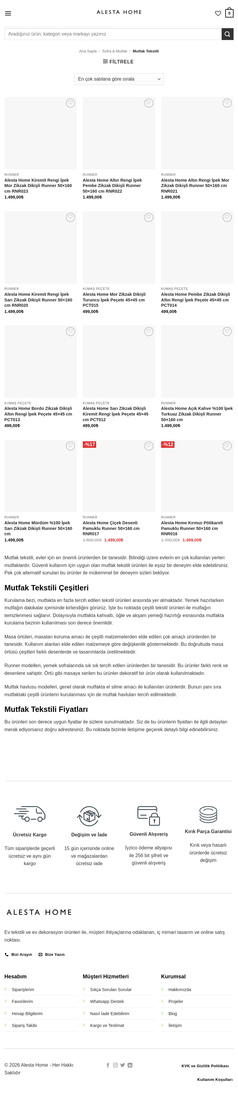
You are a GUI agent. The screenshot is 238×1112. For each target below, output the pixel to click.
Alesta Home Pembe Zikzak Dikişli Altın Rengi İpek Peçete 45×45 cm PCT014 (195, 300)
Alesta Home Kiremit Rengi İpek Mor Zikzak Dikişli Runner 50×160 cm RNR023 (38, 186)
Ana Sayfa (88, 51)
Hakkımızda (180, 989)
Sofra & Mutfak (114, 51)
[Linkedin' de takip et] (130, 1065)
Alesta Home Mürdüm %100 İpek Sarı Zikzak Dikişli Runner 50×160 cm (38, 528)
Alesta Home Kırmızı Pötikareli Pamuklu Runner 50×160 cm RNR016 (192, 528)
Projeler (176, 1001)
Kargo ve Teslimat (107, 1025)
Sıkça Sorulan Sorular (111, 989)
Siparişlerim (23, 989)
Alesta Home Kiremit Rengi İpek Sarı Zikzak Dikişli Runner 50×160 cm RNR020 (38, 300)
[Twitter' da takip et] (122, 1065)
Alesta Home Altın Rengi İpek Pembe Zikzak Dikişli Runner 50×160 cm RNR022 (112, 186)
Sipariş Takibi (24, 1025)
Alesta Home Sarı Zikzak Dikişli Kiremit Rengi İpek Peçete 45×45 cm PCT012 (115, 414)
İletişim (175, 1025)
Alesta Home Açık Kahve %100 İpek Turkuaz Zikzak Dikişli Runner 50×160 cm (197, 414)
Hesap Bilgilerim (27, 1013)
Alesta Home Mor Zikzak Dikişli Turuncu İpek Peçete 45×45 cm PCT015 (114, 300)
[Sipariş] (119, 79)
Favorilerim (22, 1001)
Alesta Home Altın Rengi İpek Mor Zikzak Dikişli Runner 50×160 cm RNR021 (195, 186)
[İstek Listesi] (218, 13)
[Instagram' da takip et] (115, 1065)
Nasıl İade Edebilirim (109, 1013)
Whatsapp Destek (107, 1001)
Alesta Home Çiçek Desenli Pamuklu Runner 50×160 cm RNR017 (111, 528)
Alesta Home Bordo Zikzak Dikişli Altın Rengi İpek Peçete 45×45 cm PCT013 (38, 414)
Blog (173, 1013)
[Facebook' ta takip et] (108, 1065)
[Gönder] (228, 34)
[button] (8, 13)
